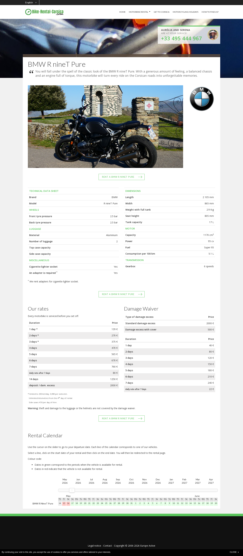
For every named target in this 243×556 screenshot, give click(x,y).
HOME (122, 12)
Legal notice (94, 545)
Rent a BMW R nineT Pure (118, 176)
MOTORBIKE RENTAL (138, 12)
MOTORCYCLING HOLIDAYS (185, 12)
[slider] (72, 490)
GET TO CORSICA (161, 12)
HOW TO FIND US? (210, 12)
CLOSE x (234, 552)
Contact (107, 545)
